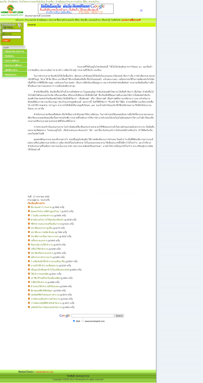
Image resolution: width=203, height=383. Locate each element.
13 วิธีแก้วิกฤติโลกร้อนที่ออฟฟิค (45, 278)
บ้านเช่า (69, 1)
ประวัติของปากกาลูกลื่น (41, 228)
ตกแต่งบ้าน (94, 1)
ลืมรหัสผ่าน (9, 56)
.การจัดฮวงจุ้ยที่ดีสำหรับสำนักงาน (46, 303)
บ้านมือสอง (61, 1)
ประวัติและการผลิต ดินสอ (42, 232)
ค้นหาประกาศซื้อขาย (13, 65)
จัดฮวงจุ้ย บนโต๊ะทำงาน (42, 245)
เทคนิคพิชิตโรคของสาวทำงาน (45, 295)
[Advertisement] (13, 127)
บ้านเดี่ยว (50, 1)
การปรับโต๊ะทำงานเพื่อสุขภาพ (44, 265)
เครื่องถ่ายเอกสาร (39, 240)
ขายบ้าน (78, 1)
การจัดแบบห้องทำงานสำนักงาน (45, 299)
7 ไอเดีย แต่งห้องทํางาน (42, 215)
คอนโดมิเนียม (38, 1)
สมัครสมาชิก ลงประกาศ (14, 51)
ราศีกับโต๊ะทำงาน (39, 282)
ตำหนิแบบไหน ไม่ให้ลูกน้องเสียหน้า (47, 220)
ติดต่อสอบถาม (10, 75)
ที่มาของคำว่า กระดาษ (41, 207)
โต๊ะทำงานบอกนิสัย (40, 274)
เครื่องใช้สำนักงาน (39, 249)
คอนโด (3, 1)
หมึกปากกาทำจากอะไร (41, 257)
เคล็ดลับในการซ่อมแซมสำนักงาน (46, 307)
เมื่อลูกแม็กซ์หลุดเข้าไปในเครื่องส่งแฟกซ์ (50, 270)
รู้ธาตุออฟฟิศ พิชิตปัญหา (42, 290)
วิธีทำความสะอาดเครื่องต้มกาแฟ (46, 224)
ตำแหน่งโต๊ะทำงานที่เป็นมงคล (45, 286)
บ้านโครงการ (25, 1)
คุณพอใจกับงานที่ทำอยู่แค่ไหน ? (46, 211)
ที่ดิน (85, 1)
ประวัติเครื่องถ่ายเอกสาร (42, 253)
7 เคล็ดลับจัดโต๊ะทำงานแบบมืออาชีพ (48, 261)
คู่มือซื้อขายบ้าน (11, 70)
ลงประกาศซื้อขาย (12, 61)
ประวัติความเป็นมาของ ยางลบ (45, 236)
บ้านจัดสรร (13, 1)
